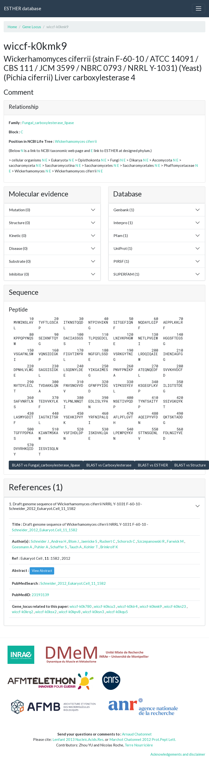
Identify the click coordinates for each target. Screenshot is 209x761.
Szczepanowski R (151, 541)
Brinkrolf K (109, 547)
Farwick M (175, 541)
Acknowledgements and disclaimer (177, 754)
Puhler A (41, 547)
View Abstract (42, 571)
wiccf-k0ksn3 (93, 611)
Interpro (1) (123, 222)
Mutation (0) (19, 209)
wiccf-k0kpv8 (69, 611)
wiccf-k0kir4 (127, 606)
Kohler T (91, 547)
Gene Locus (31, 27)
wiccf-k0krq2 (22, 611)
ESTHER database (22, 8)
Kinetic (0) (17, 235)
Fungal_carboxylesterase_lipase (48, 122)
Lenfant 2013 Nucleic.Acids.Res (78, 739)
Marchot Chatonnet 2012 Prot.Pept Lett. (142, 739)
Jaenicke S (89, 541)
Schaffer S (58, 547)
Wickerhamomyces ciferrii (76, 141)
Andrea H (58, 541)
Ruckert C (107, 541)
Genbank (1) (123, 209)
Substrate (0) (20, 261)
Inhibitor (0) (19, 274)
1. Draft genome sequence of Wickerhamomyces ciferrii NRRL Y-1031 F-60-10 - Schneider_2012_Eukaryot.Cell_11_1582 (75, 506)
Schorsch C (126, 541)
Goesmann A (22, 547)
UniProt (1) (122, 248)
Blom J (73, 541)
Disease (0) (18, 248)
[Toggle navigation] (198, 8)
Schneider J (40, 541)
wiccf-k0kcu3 (104, 606)
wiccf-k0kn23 (175, 606)
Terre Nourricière (139, 745)
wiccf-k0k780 (81, 606)
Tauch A (75, 547)
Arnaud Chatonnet (137, 734)
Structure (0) (19, 222)
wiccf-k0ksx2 (46, 611)
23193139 (40, 594)
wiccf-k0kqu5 (117, 611)
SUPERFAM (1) (126, 274)
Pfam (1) (120, 235)
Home (12, 27)
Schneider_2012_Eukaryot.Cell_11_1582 (44, 530)
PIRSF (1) (121, 261)
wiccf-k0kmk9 (151, 606)
